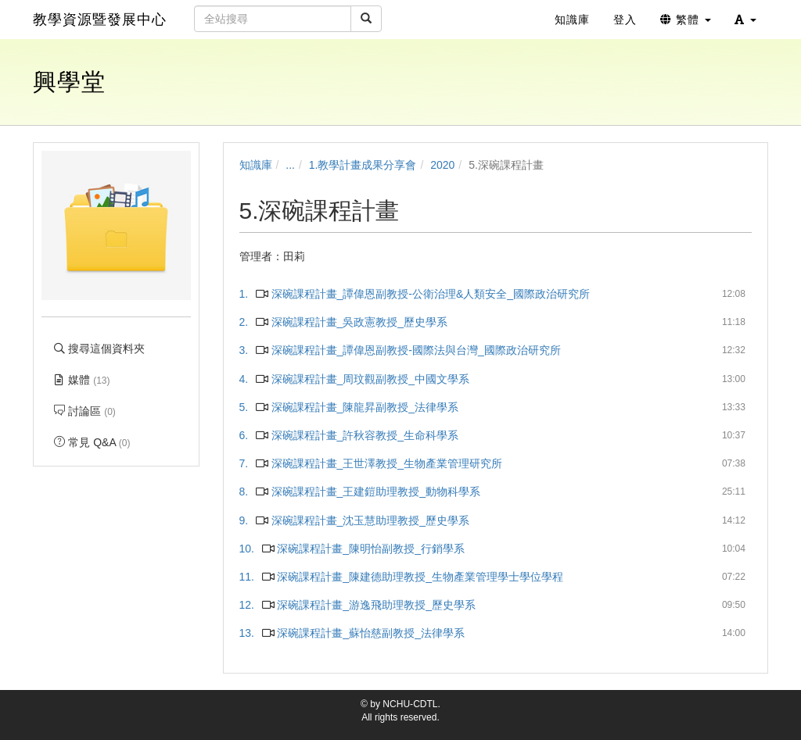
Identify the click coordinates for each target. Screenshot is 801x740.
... (290, 165)
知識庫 (255, 165)
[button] (745, 19)
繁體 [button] (685, 19)
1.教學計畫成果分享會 (363, 165)
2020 (442, 165)
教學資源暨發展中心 (100, 19)
